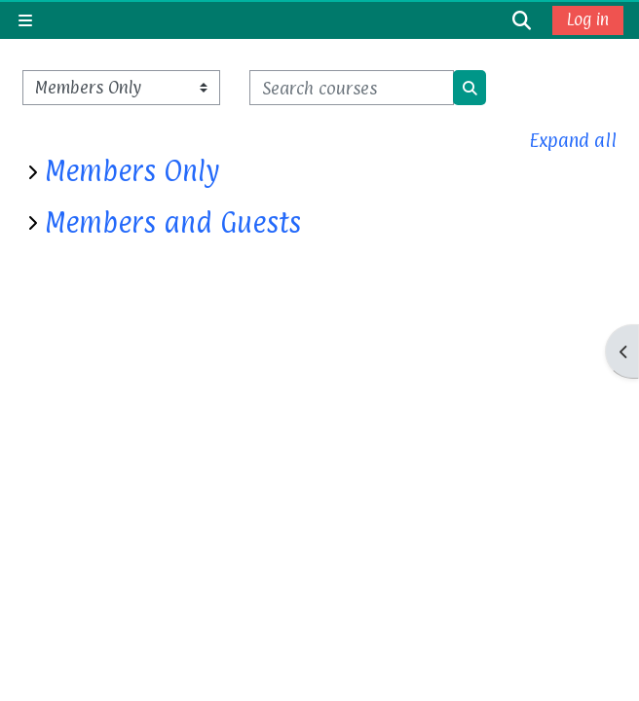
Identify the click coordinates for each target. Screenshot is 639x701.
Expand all (573, 140)
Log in (588, 19)
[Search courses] (351, 87)
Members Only (132, 171)
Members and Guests (173, 223)
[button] (522, 20)
